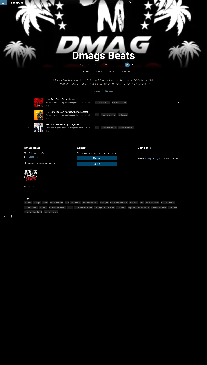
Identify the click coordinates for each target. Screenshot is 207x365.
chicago (37, 201)
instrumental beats (118, 201)
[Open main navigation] (3, 2)
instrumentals (56, 201)
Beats (31, 155)
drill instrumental (159, 206)
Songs (99, 72)
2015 (70, 206)
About (112, 72)
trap (97, 114)
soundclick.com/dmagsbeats (41, 162)
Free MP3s (79, 306)
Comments (144, 146)
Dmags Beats (32, 146)
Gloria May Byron (71, 291)
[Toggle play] (28, 102)
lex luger (104, 201)
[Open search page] (204, 2)
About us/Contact (28, 349)
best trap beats (51, 211)
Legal (75, 349)
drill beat (173, 206)
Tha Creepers (136, 291)
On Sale (111, 306)
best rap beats (167, 201)
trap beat (134, 201)
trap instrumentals (57, 206)
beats (45, 201)
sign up (148, 157)
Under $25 (128, 306)
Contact (127, 72)
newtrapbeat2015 (109, 126)
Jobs (40, 349)
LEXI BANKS (114, 291)
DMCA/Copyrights (53, 349)
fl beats (43, 206)
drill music (123, 114)
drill (141, 201)
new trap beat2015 (33, 211)
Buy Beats (95, 306)
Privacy (67, 349)
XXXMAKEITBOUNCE (92, 291)
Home (86, 72)
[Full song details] (179, 102)
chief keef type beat (84, 206)
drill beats (121, 206)
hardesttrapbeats (119, 102)
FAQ (15, 349)
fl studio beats (31, 206)
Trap (47, 106)
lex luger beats (152, 201)
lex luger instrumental (104, 206)
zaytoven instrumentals (138, 206)
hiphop (28, 201)
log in (157, 157)
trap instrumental (102, 102)
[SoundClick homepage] (17, 3)
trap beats (75, 201)
